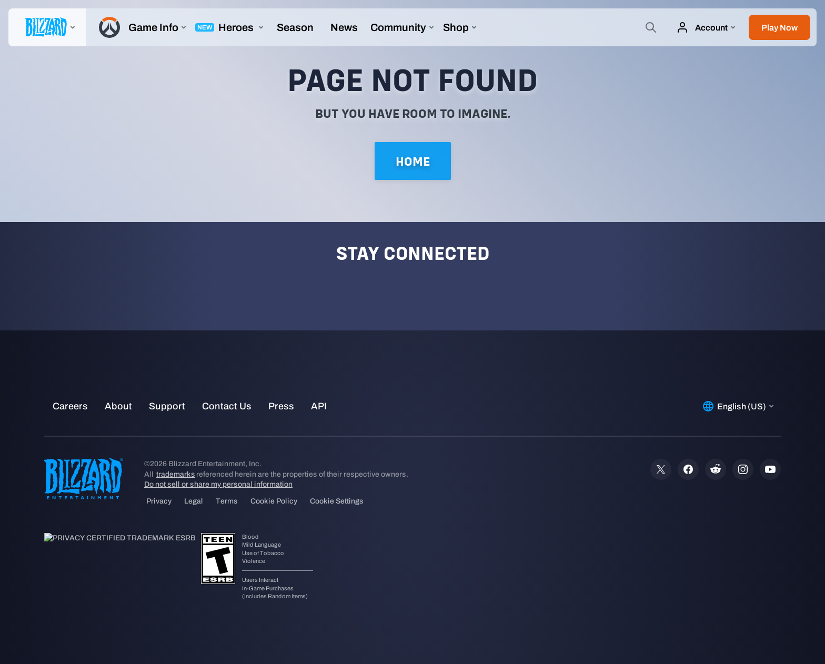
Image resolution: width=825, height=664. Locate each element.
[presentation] (47, 27)
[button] (779, 27)
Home (413, 161)
